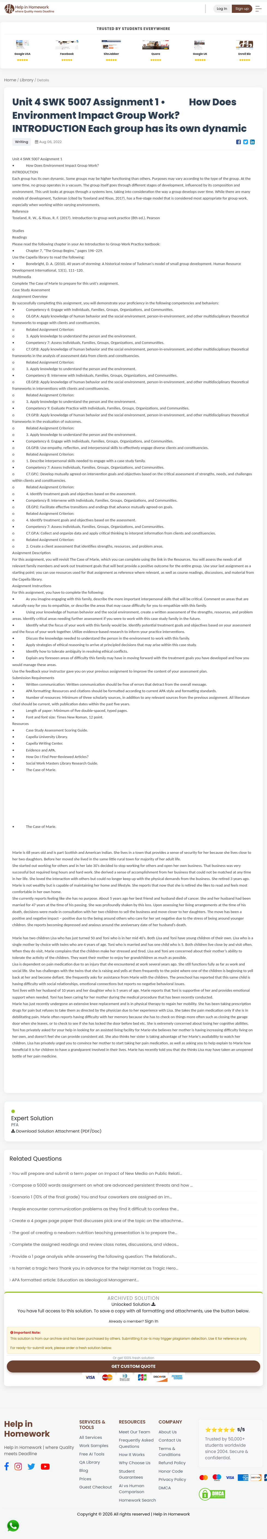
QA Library (90, 1465)
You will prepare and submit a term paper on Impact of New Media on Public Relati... (99, 1174)
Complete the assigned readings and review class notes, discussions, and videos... (98, 1246)
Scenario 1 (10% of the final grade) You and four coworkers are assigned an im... (94, 1198)
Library (27, 81)
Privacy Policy (172, 1483)
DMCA (164, 1492)
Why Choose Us (135, 1466)
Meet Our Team (135, 1434)
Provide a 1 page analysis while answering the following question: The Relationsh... (97, 1258)
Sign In (151, 1323)
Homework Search (138, 1504)
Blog (83, 1474)
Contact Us (170, 1443)
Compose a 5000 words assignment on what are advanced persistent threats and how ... (105, 1186)
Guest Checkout (96, 1491)
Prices (85, 1482)
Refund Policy (172, 1466)
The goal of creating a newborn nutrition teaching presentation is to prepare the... (97, 1234)
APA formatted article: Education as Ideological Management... (77, 1282)
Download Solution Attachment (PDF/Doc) (57, 1131)
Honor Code (171, 1475)
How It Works (132, 1458)
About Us (167, 1434)
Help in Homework (27, 1431)
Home (10, 81)
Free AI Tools (92, 1457)
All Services (91, 1440)
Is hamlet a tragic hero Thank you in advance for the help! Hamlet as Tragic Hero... (97, 1270)
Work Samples (94, 1448)
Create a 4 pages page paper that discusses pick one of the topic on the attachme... (100, 1222)
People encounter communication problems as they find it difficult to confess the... (98, 1210)
